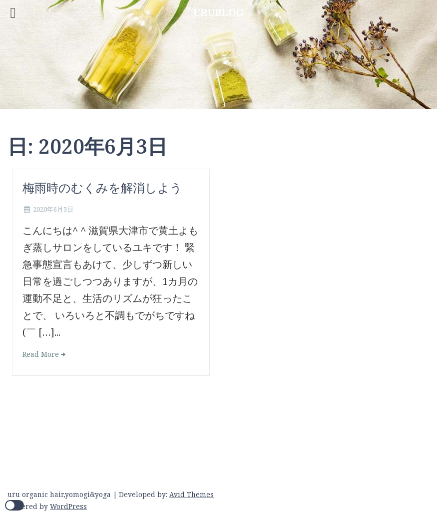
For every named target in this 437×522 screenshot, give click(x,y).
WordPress (68, 506)
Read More (40, 354)
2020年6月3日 (53, 209)
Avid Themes (191, 494)
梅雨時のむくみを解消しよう (102, 187)
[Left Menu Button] (12, 12)
